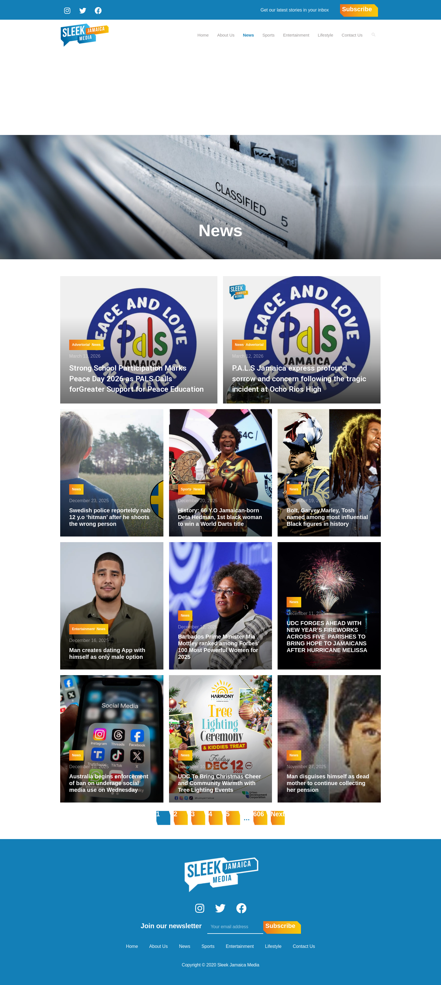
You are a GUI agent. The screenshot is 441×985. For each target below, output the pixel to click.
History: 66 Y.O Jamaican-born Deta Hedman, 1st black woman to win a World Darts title (220, 516)
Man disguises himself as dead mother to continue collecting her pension (328, 782)
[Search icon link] (375, 34)
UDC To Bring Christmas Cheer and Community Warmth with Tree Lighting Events (219, 782)
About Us (229, 33)
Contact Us (355, 33)
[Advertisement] (220, 92)
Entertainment (299, 33)
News (251, 33)
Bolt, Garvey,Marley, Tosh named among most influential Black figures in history (327, 516)
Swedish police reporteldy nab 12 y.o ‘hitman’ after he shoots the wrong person (109, 516)
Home (206, 33)
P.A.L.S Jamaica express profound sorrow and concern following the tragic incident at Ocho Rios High (296, 377)
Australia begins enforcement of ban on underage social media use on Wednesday (108, 782)
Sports (272, 33)
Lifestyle (328, 33)
